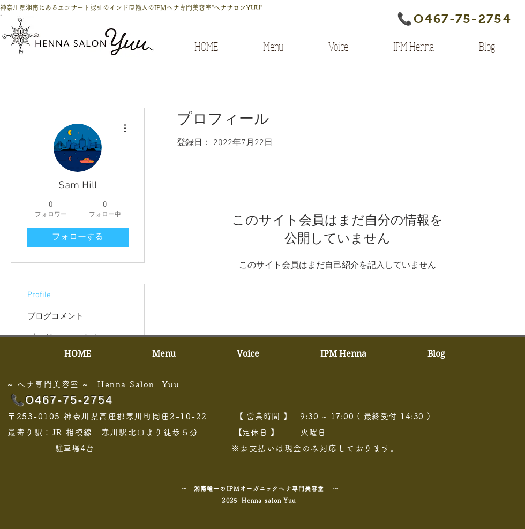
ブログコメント (55, 316)
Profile (39, 295)
